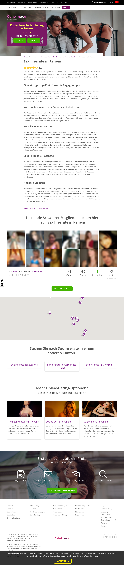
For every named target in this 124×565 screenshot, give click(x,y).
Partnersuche (57, 512)
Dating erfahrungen (60, 506)
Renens (66, 8)
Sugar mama (80, 515)
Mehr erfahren (62, 288)
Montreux (56, 8)
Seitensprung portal (82, 506)
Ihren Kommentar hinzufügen (36, 208)
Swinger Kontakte (13, 518)
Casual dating (35, 515)
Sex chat (21, 3)
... (65, 2)
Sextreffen (11, 3)
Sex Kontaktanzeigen (37, 512)
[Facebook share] (2, 284)
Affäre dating (56, 3)
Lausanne (28, 8)
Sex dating (44, 3)
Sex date (33, 509)
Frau (34, 40)
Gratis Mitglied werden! (62, 490)
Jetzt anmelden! (100, 2)
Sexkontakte (33, 3)
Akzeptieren (62, 561)
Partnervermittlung (60, 515)
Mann (20, 40)
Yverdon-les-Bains (42, 8)
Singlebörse (79, 512)
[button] (77, 320)
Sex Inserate (79, 509)
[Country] (116, 2)
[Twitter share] (2, 281)
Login (111, 3)
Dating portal (57, 509)
